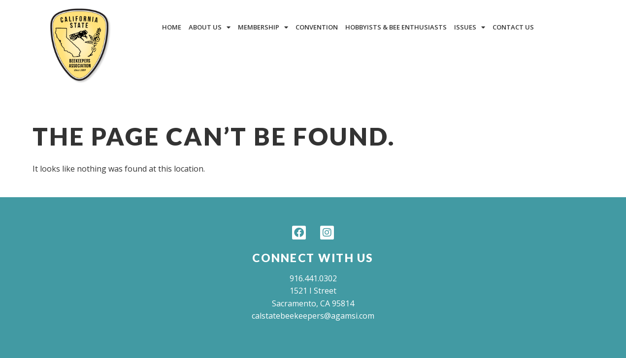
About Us (210, 27)
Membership (263, 27)
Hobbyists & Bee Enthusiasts (396, 27)
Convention (317, 27)
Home (171, 27)
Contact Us (513, 27)
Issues (469, 27)
